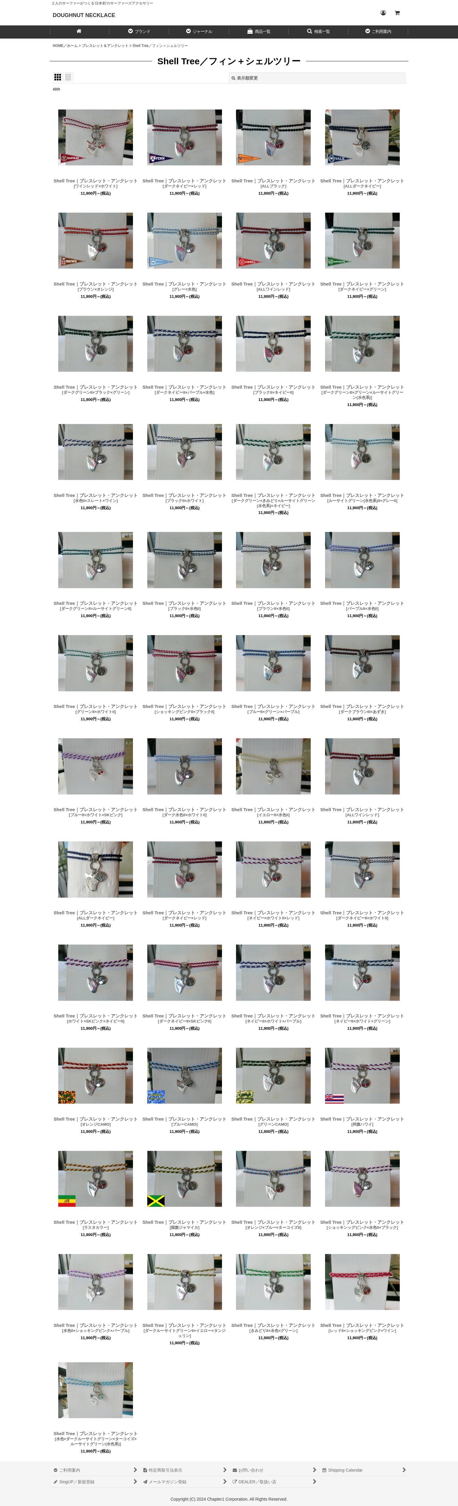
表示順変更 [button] (245, 78)
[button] (139, 32)
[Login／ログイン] (383, 12)
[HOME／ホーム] (80, 32)
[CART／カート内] (397, 12)
